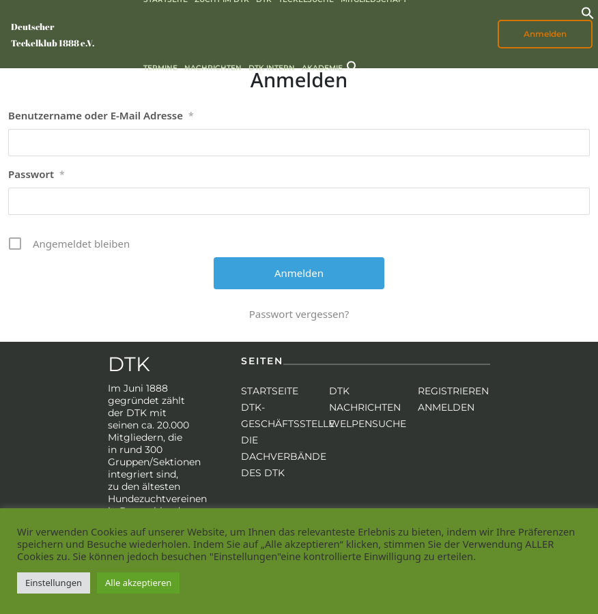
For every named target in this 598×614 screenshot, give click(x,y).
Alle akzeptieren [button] (138, 582)
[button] (588, 11)
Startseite (269, 391)
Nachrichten (213, 67)
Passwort (36, 174)
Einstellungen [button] (53, 582)
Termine (160, 67)
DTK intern (271, 67)
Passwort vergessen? (299, 314)
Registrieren (453, 391)
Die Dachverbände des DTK (283, 456)
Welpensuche (367, 424)
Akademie (322, 67)
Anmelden (545, 34)
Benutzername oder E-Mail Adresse (101, 115)
